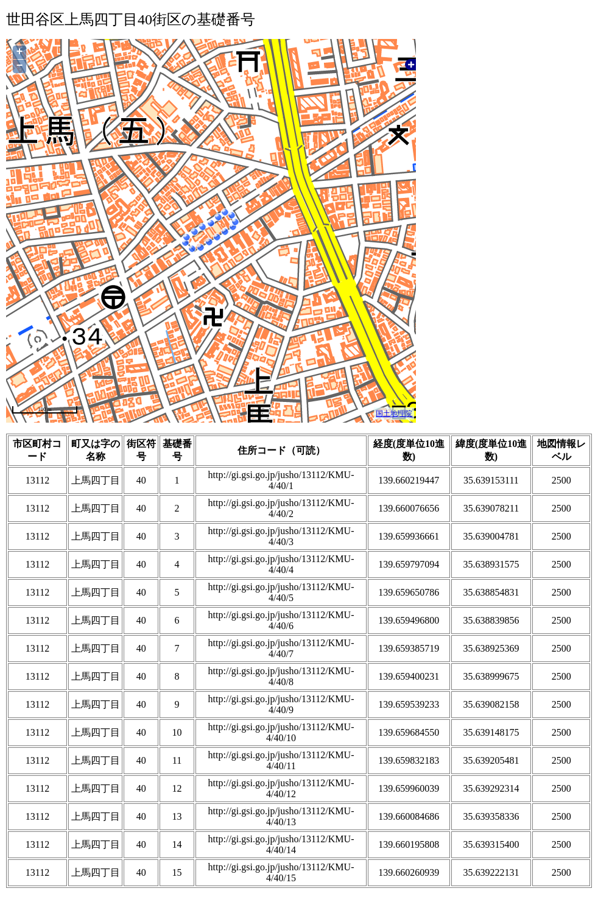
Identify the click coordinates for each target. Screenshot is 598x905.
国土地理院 (394, 413)
